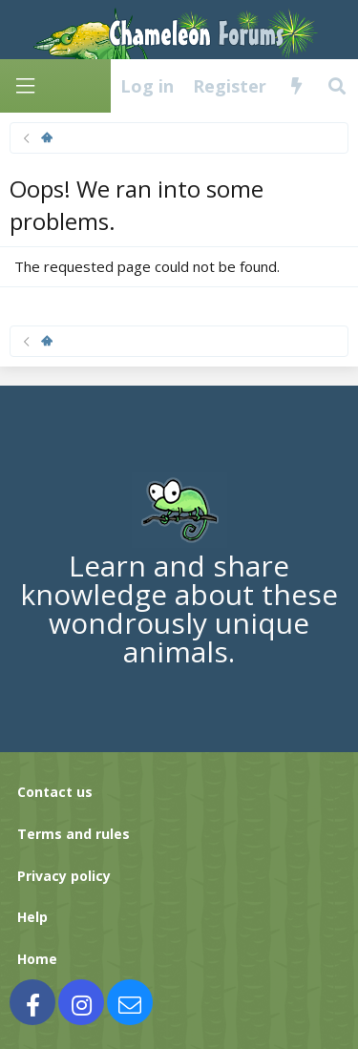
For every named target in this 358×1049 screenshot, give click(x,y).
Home (37, 959)
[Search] (337, 86)
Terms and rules (73, 834)
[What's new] (296, 86)
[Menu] (25, 86)
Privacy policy (64, 876)
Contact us (55, 792)
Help (32, 917)
